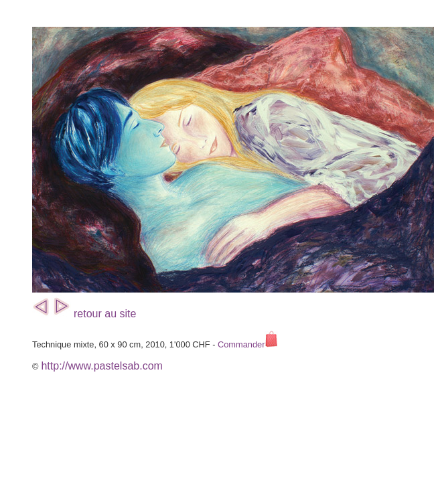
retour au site (105, 313)
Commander (248, 344)
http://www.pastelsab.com (101, 366)
